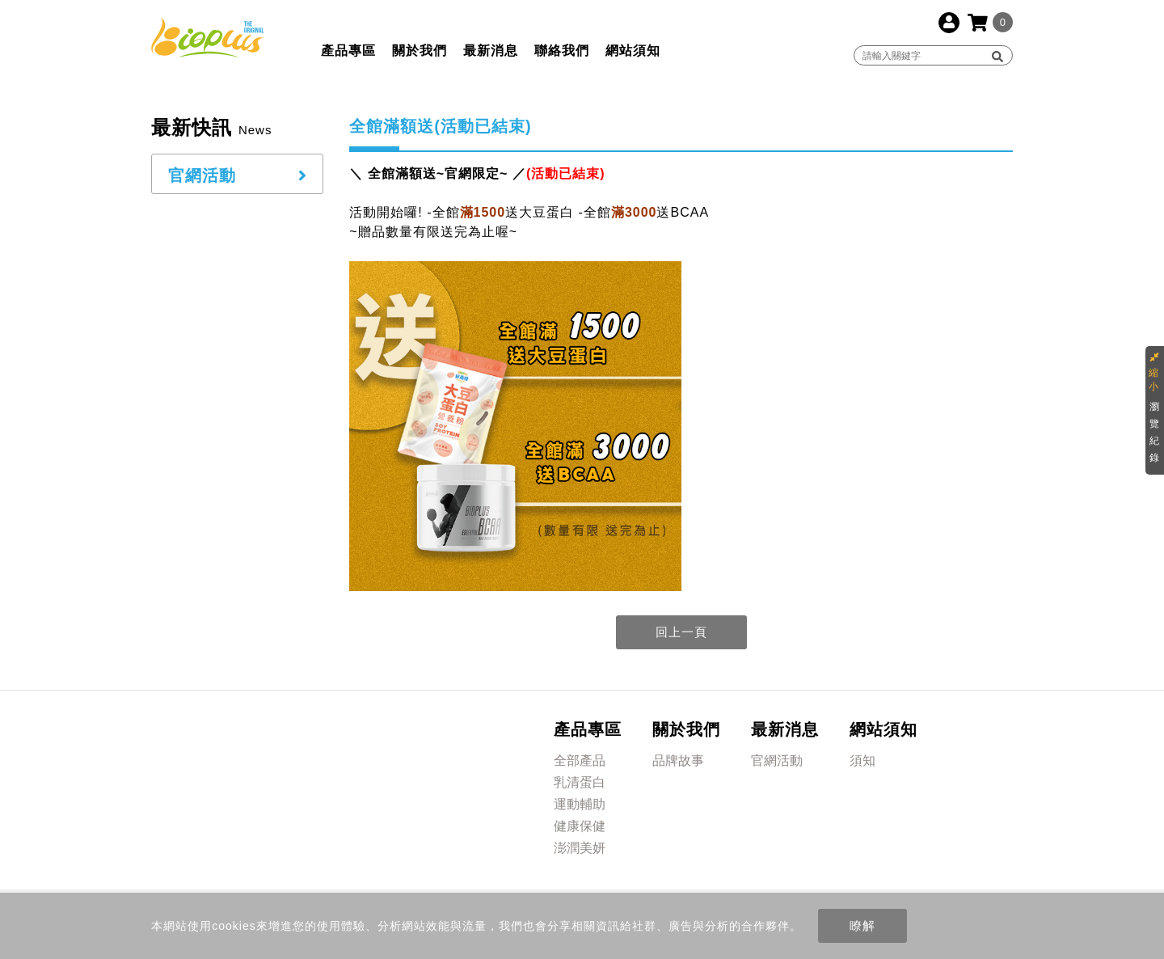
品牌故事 (678, 760)
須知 (862, 760)
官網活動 (777, 760)
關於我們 (419, 50)
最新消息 (490, 50)
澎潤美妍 (579, 848)
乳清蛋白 (579, 782)
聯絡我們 (561, 50)
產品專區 (348, 50)
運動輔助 (579, 804)
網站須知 (632, 50)
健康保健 (579, 826)
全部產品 (579, 760)
